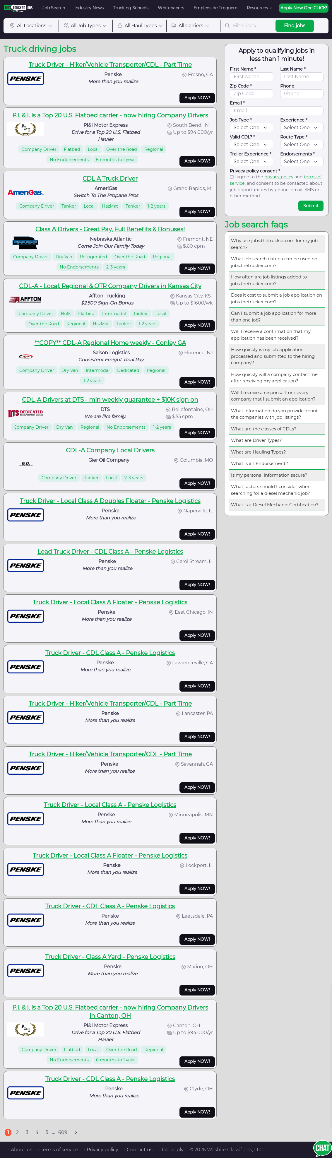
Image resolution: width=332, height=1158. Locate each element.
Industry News (89, 8)
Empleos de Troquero (215, 8)
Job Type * (241, 120)
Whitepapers (171, 8)
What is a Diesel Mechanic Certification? (275, 504)
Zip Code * (241, 86)
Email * (237, 103)
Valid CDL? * (242, 137)
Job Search (53, 8)
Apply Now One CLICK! (303, 8)
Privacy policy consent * (255, 171)
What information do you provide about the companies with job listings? (274, 414)
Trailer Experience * (250, 154)
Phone (287, 86)
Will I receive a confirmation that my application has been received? (271, 335)
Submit (311, 205)
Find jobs (294, 25)
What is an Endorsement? (259, 463)
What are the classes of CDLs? (264, 429)
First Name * (243, 69)
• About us (20, 1149)
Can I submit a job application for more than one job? (273, 316)
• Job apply (171, 1149)
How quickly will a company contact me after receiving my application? (274, 378)
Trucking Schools (130, 8)
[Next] (76, 1132)
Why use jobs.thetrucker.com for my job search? (274, 244)
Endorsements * (297, 154)
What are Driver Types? (256, 440)
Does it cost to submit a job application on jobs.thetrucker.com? (276, 298)
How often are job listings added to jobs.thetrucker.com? (269, 280)
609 (62, 1132)
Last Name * (293, 69)
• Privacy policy (101, 1149)
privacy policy (278, 176)
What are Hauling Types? (258, 452)
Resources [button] (257, 8)
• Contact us (138, 1149)
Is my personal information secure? (269, 475)
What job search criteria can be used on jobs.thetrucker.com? (274, 262)
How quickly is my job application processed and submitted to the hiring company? (273, 356)
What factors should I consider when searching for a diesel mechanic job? (271, 490)
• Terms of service (58, 1149)
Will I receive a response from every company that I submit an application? (273, 396)
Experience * (293, 120)
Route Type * (293, 137)
